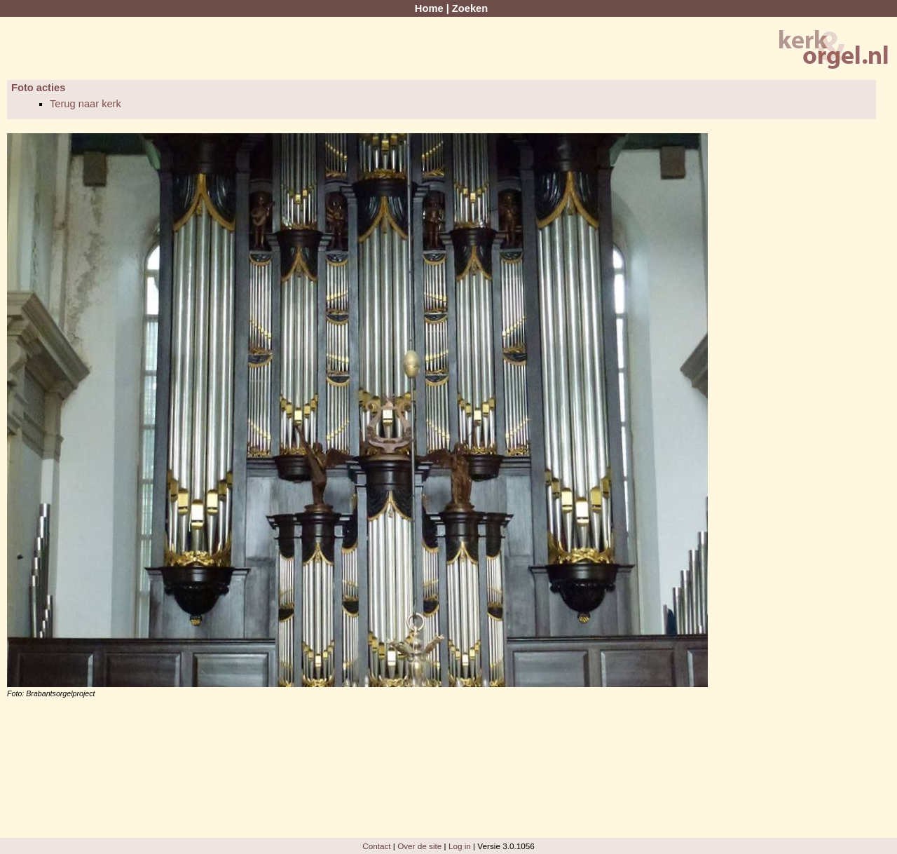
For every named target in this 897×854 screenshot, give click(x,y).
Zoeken (470, 8)
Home (429, 8)
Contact (376, 845)
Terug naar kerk (85, 103)
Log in (459, 845)
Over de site (419, 845)
